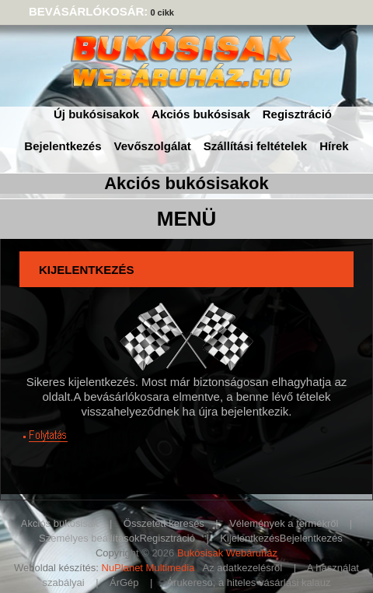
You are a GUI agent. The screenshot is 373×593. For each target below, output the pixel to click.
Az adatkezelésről (243, 568)
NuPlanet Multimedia (148, 568)
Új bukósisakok (96, 114)
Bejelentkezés (62, 146)
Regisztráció (297, 114)
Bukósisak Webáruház (227, 553)
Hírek (334, 146)
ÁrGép (124, 582)
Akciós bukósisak (201, 114)
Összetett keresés (164, 523)
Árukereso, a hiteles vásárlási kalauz (248, 582)
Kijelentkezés (250, 538)
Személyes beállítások (89, 538)
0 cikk (162, 12)
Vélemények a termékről (283, 523)
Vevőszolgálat (152, 146)
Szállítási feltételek (255, 146)
